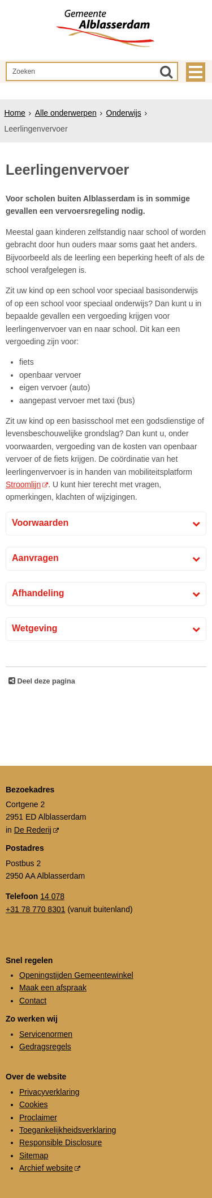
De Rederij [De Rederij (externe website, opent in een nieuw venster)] (32, 829)
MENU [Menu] (195, 72)
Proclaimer (38, 1117)
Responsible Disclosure (60, 1142)
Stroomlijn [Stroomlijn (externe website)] (23, 484)
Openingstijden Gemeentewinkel (76, 975)
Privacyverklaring (49, 1091)
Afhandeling (38, 593)
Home (15, 112)
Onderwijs (123, 112)
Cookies (33, 1104)
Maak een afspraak (52, 987)
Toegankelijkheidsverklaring (67, 1129)
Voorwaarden (40, 523)
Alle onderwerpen (66, 112)
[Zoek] (166, 71)
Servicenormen (45, 1034)
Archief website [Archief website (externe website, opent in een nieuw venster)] (46, 1167)
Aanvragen (35, 558)
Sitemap (33, 1155)
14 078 (52, 896)
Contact (32, 1000)
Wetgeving (35, 628)
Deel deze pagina (45, 681)
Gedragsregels (45, 1046)
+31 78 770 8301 (36, 909)
